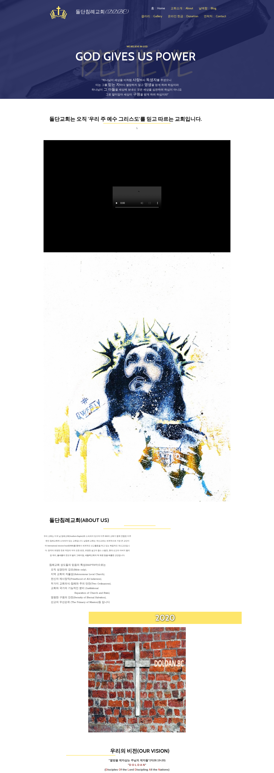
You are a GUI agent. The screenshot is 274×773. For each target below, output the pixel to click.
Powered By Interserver (185, 759)
